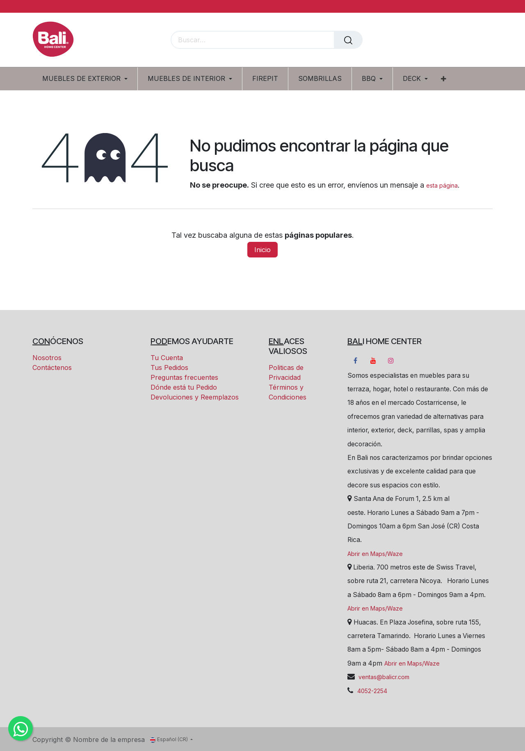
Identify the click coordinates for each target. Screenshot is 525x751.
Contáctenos (52, 367)
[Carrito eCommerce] (458, 40)
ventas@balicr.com (383, 676)
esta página (442, 185)
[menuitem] (87, 78)
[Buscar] (348, 40)
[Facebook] (355, 360)
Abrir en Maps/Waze (375, 553)
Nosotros (47, 358)
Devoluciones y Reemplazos (195, 397)
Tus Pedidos (169, 367)
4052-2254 (372, 690)
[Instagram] (390, 360)
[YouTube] (373, 360)
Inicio (262, 250)
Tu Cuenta (167, 358)
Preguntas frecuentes (184, 377)
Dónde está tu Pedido (184, 387)
